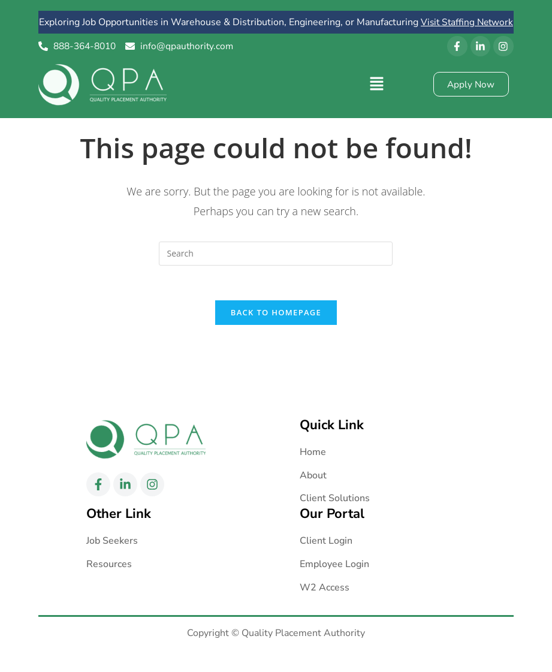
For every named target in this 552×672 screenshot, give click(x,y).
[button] (376, 97)
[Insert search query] (276, 267)
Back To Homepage (276, 328)
